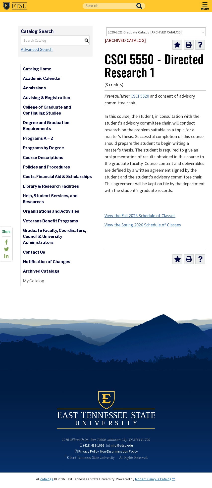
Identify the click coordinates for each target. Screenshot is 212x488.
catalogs (46, 481)
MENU (205, 5)
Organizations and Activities (51, 211)
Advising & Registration (46, 97)
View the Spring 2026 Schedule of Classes (143, 225)
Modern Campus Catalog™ (155, 481)
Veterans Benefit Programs (50, 221)
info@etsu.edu (119, 448)
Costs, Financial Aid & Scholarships (57, 176)
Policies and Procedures (46, 167)
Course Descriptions (43, 157)
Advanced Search (37, 49)
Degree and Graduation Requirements (46, 125)
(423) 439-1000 (92, 448)
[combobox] (156, 31)
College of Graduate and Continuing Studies (47, 110)
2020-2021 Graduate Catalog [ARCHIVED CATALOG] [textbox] (145, 32)
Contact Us (34, 252)
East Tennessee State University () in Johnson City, (106, 413)
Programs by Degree (43, 148)
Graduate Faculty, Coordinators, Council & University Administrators (54, 236)
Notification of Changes (46, 261)
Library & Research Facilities (51, 186)
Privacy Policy (86, 454)
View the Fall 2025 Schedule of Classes (140, 216)
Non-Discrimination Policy (119, 454)
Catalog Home (37, 69)
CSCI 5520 (140, 96)
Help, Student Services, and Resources (50, 198)
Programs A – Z (38, 138)
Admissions (34, 88)
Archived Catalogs (41, 271)
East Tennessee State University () (15, 6)
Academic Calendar (42, 78)
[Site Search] (108, 6)
